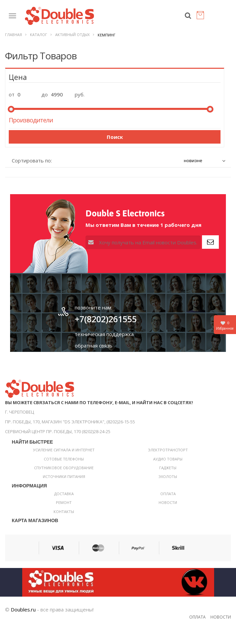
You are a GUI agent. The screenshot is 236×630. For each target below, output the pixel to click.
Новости (168, 502)
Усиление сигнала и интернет (64, 449)
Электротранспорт (168, 449)
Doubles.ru (23, 609)
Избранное (225, 325)
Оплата (168, 493)
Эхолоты (168, 476)
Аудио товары (167, 458)
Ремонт (64, 502)
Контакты (64, 511)
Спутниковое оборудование (64, 467)
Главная (13, 34)
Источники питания (64, 476)
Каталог (38, 34)
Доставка (64, 493)
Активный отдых (72, 34)
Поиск (115, 136)
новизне (193, 160)
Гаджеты (167, 467)
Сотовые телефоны (64, 458)
